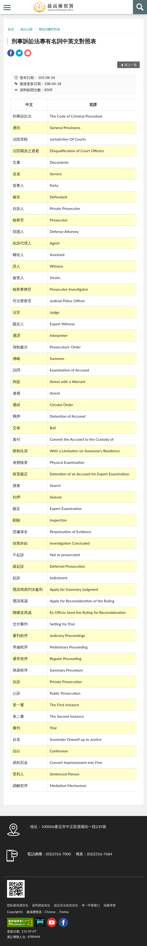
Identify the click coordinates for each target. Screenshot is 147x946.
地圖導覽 (110, 905)
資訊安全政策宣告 (66, 905)
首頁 (11, 29)
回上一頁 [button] (130, 65)
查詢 (140, 7)
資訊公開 (26, 29)
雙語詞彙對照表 (49, 29)
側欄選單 (7, 7)
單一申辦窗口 (91, 905)
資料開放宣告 (41, 905)
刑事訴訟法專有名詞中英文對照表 (54, 41)
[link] (10, 53)
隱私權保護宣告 (17, 905)
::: (4, 3)
